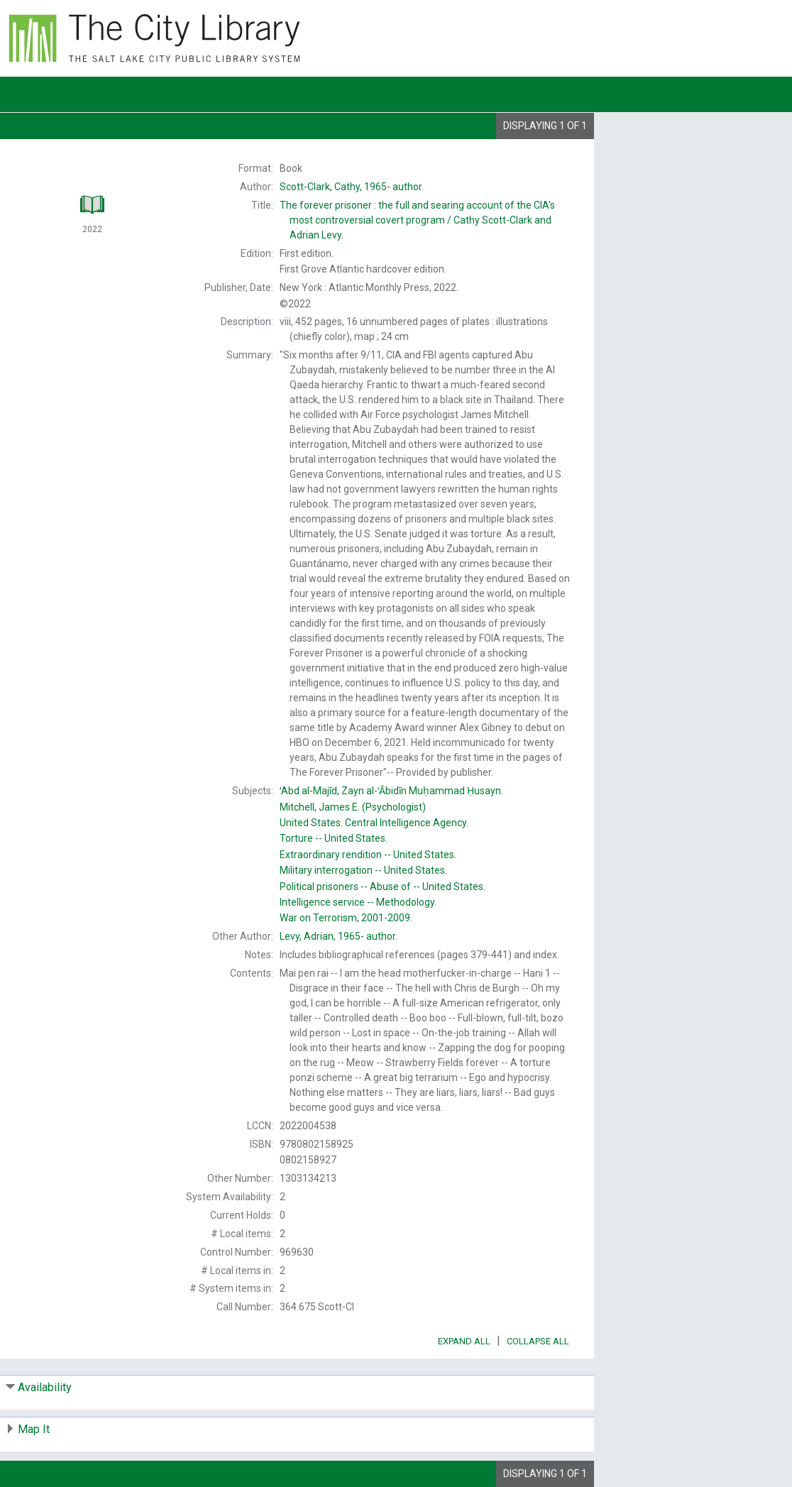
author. (352, 186)
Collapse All (538, 1341)
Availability (45, 1387)
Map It (34, 1429)
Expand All (464, 1341)
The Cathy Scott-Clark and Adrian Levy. (417, 220)
